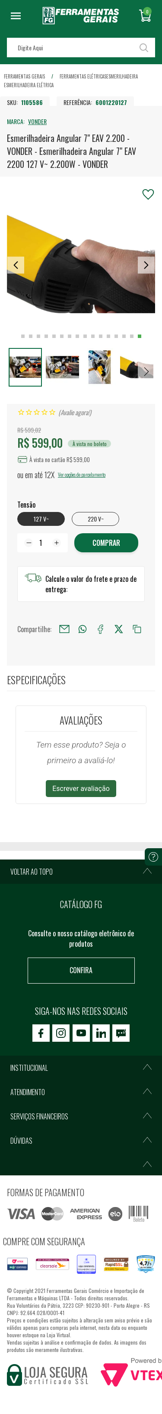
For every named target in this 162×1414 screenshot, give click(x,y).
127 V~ (41, 518)
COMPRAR (106, 542)
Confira (81, 970)
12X (49, 474)
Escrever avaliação (81, 788)
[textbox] (81, 47)
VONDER (37, 121)
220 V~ (96, 518)
